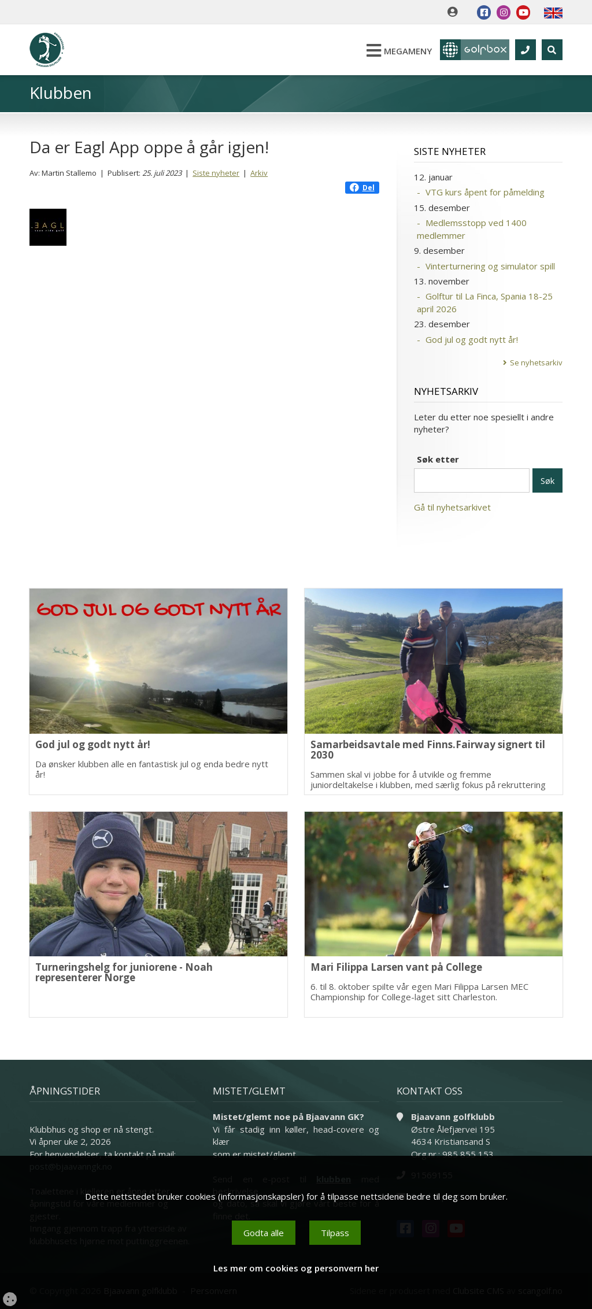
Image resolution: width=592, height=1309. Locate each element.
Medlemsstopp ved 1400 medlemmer (472, 229)
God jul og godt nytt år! (472, 339)
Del (362, 188)
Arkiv (259, 173)
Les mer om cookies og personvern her (296, 1268)
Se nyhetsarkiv (536, 362)
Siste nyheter (216, 173)
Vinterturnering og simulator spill (490, 266)
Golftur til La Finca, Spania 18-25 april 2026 (485, 302)
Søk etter (438, 459)
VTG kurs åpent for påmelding (485, 192)
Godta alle (263, 1232)
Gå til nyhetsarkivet (452, 507)
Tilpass (335, 1232)
